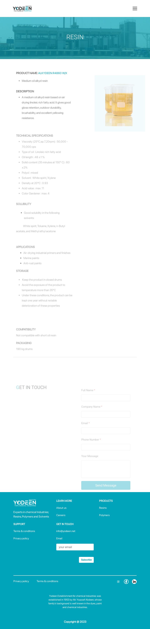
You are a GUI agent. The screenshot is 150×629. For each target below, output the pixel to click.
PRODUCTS (106, 500)
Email (85, 429)
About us (61, 507)
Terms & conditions (24, 531)
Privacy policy (21, 538)
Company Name (91, 412)
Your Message (89, 462)
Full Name (88, 396)
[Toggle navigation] (135, 8)
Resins (103, 507)
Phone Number (91, 445)
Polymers (104, 515)
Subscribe (86, 559)
